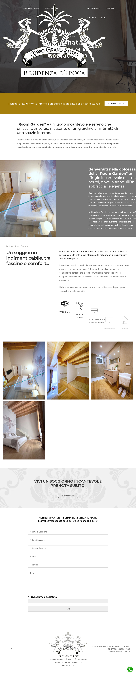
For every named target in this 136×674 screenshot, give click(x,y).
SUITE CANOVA (46, 5)
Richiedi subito (116, 104)
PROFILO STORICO (26, 5)
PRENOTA (106, 5)
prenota (68, 500)
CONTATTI (87, 14)
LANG (99, 14)
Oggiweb (125, 646)
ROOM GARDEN (46, 14)
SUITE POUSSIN (89, 5)
